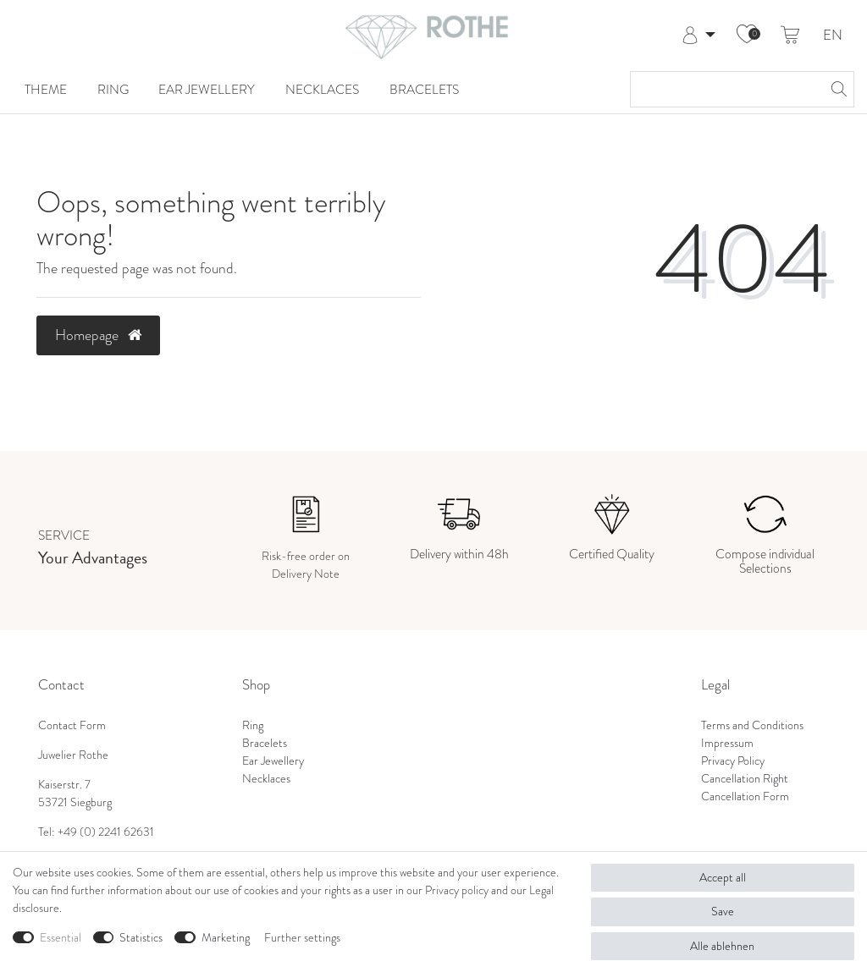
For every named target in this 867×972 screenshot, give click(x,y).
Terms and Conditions (752, 725)
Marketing (226, 938)
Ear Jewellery (206, 89)
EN (832, 36)
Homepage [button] (98, 335)
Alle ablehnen (722, 946)
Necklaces (322, 89)
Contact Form (72, 725)
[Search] (836, 89)
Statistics (141, 938)
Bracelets (424, 89)
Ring (113, 89)
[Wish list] (747, 35)
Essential (60, 938)
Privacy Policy (733, 761)
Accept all (722, 878)
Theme (46, 89)
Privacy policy (457, 890)
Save (722, 911)
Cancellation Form (745, 796)
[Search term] (725, 89)
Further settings (302, 938)
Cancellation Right (744, 779)
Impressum (727, 743)
